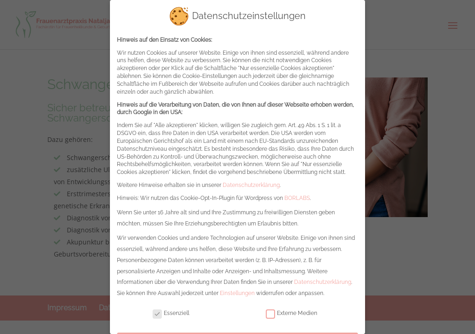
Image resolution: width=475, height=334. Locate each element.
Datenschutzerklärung (251, 178)
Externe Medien (291, 307)
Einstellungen (237, 286)
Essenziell (171, 307)
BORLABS (297, 191)
